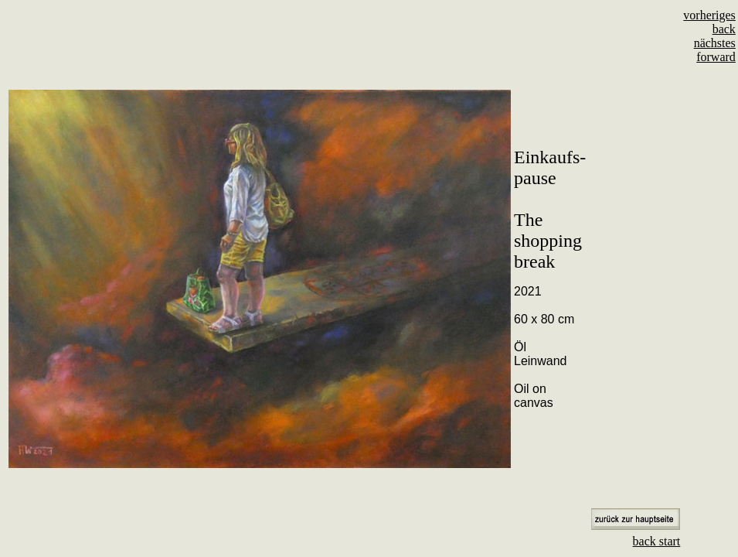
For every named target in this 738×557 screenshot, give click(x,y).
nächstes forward (715, 49)
